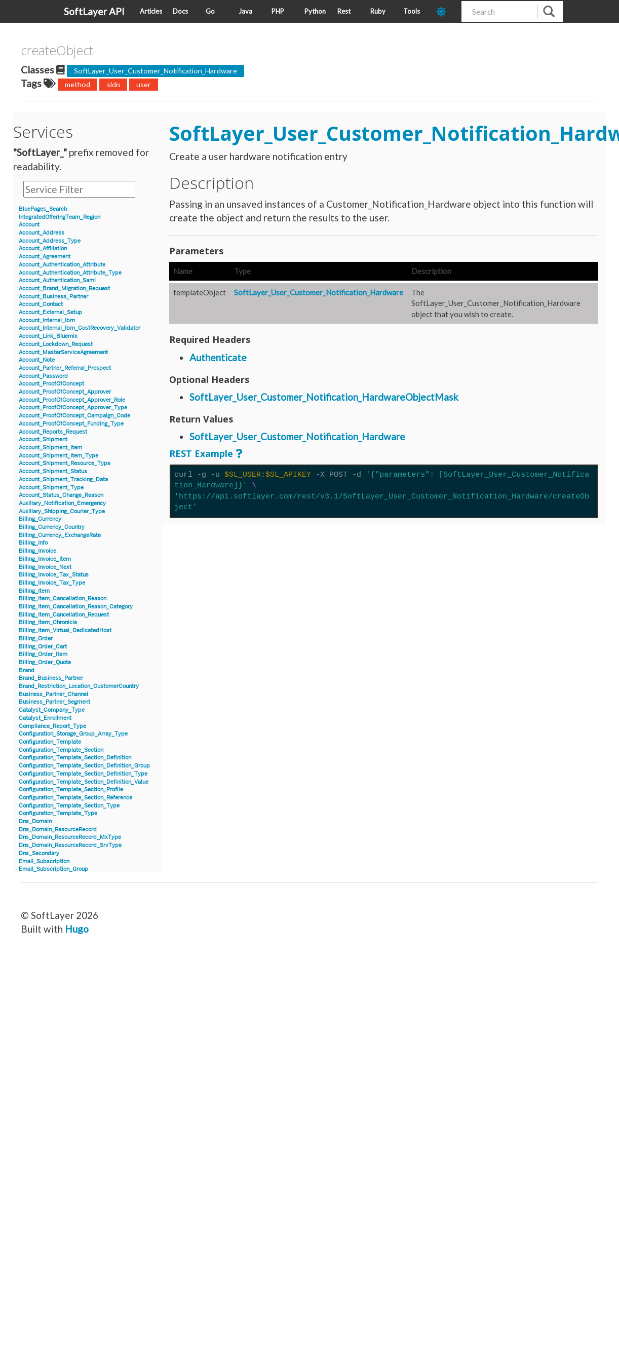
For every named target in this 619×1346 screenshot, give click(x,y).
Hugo (77, 929)
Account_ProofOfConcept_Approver (65, 392)
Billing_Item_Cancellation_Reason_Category (76, 606)
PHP (278, 11)
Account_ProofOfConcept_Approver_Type (73, 407)
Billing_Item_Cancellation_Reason (62, 598)
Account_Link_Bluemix (48, 336)
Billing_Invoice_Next (45, 567)
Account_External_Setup (50, 312)
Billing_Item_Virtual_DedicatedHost (65, 630)
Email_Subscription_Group (53, 869)
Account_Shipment (43, 439)
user (143, 84)
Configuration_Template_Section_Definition (75, 757)
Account (29, 224)
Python (315, 11)
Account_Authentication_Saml (57, 280)
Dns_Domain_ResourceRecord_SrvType (70, 845)
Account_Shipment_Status (53, 471)
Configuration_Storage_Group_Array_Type (73, 733)
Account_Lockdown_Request (56, 344)
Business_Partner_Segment (54, 702)
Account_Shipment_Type (51, 487)
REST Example (201, 453)
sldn (113, 84)
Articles (151, 11)
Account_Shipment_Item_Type (58, 455)
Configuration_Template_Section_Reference (75, 797)
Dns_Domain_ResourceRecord (58, 829)
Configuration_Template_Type (58, 813)
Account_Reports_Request (53, 432)
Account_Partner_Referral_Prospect (65, 368)
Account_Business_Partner (53, 296)
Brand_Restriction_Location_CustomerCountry (79, 686)
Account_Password (43, 376)
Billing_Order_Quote (45, 662)
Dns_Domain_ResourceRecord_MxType (70, 837)
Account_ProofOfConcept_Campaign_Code (74, 415)
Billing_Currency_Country (52, 527)
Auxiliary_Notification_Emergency (62, 503)
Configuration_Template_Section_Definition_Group (84, 765)
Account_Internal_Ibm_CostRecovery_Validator (79, 328)
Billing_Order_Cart (43, 646)
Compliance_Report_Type (52, 726)
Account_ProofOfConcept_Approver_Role (72, 400)
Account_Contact (41, 304)
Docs (180, 11)
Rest (344, 11)
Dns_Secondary (39, 853)
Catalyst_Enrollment (45, 718)
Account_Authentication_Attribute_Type (70, 273)
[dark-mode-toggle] (445, 11)
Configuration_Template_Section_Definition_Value (83, 782)
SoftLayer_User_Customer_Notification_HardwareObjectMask (323, 397)
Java (245, 11)
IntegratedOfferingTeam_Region (59, 217)
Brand (26, 670)
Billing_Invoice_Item (45, 559)
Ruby (377, 11)
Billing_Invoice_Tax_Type (52, 583)
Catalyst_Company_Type (52, 710)
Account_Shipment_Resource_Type (64, 463)
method (77, 84)
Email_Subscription (44, 861)
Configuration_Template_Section (61, 750)
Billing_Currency (40, 519)
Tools (411, 11)
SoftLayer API (94, 11)
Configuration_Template (50, 742)
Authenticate (218, 357)
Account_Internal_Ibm (47, 320)
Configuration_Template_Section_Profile (71, 789)
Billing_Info (33, 543)
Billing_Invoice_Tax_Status (54, 574)
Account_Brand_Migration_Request (64, 288)
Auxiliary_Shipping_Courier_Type (62, 511)
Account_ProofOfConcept (51, 383)
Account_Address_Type (50, 241)
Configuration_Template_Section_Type (69, 805)
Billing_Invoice (37, 551)
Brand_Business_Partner (51, 678)
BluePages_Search (43, 209)
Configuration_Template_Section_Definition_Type (83, 774)
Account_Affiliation (43, 248)
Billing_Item (34, 591)
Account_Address (41, 232)
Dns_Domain (35, 821)
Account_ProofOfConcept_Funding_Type (71, 423)
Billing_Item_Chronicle (48, 622)
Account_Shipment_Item (50, 447)
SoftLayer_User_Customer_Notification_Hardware (155, 70)
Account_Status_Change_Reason (61, 495)
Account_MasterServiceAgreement (63, 352)
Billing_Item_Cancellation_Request (64, 614)
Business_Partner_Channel (53, 694)
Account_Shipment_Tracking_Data (63, 479)
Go (210, 11)
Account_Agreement (44, 256)
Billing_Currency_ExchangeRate (60, 535)
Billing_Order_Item (43, 654)
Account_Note (37, 360)
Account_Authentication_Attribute (62, 264)
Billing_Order (36, 638)
